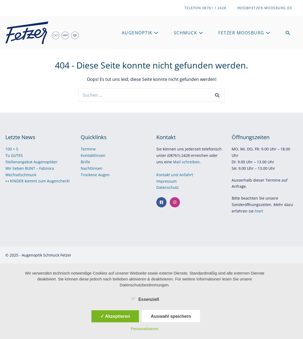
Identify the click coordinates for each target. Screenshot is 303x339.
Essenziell (144, 298)
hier (258, 211)
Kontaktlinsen (93, 155)
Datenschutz (168, 187)
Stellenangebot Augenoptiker (31, 161)
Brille (85, 161)
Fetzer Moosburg (244, 33)
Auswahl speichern (171, 316)
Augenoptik (140, 33)
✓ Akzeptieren (115, 316)
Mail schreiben (186, 161)
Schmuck (189, 33)
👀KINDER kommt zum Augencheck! (37, 180)
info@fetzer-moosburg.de (265, 8)
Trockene (89, 174)
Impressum (167, 181)
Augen (104, 174)
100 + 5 (11, 149)
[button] (288, 33)
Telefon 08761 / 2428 (205, 8)
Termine (88, 149)
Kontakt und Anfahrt (174, 174)
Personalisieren (144, 328)
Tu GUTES (14, 155)
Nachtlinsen (91, 168)
